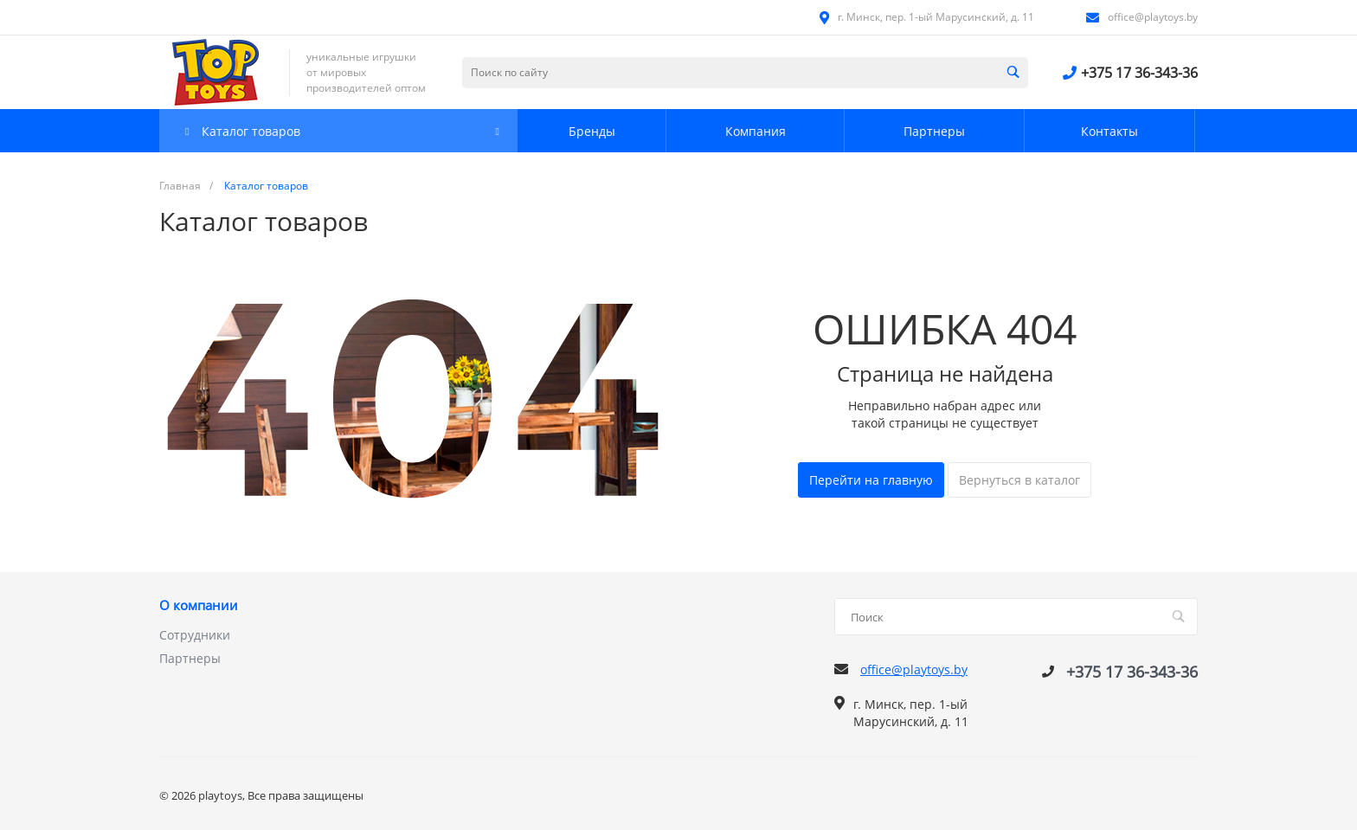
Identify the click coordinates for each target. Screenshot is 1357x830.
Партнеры (190, 658)
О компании (198, 606)
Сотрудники (194, 635)
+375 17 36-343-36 (1139, 72)
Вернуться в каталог (1019, 480)
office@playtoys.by (1153, 17)
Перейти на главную (871, 480)
